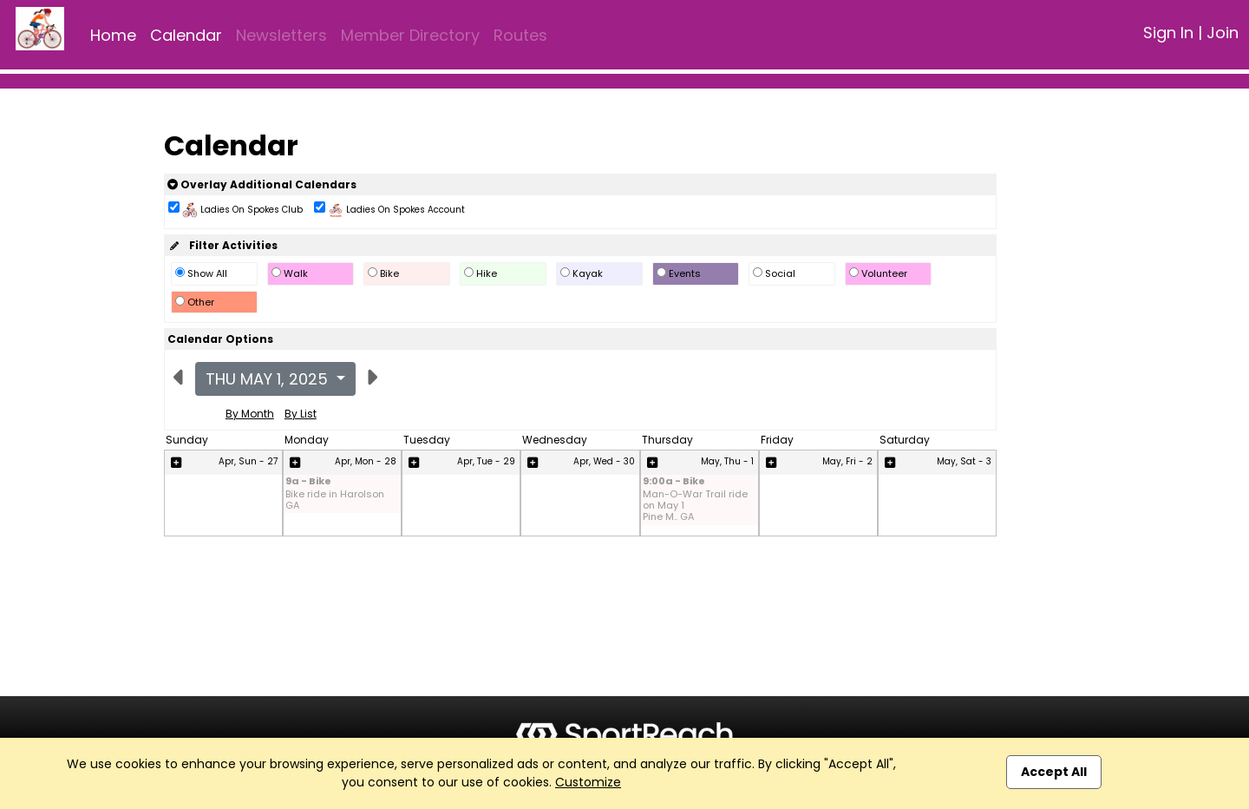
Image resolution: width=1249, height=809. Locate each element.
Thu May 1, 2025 (269, 379)
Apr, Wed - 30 (604, 461)
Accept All (1054, 771)
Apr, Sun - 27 (248, 461)
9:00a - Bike (674, 482)
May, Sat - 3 (964, 461)
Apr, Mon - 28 (365, 461)
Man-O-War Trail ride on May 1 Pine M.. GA (695, 506)
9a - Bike (308, 482)
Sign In (1168, 32)
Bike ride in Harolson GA (334, 500)
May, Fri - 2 (847, 461)
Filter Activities (222, 245)
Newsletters (281, 35)
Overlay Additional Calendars (261, 184)
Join (1222, 32)
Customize (588, 782)
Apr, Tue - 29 (486, 461)
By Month (250, 413)
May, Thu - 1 (727, 461)
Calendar (186, 35)
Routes (520, 35)
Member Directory (410, 35)
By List (300, 413)
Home (113, 35)
